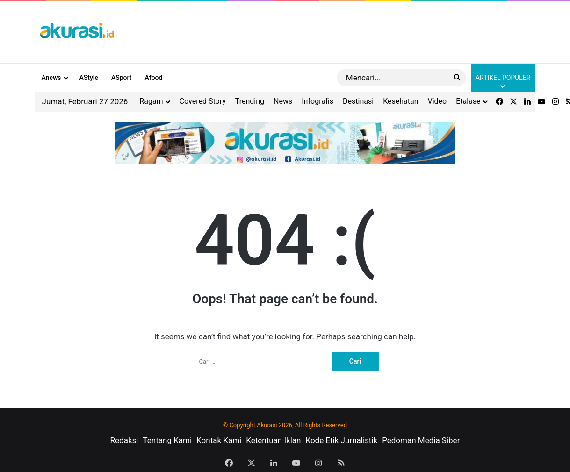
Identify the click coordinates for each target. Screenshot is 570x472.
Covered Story (203, 101)
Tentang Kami (167, 440)
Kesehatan (400, 101)
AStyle (88, 77)
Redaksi (124, 440)
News (283, 101)
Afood (153, 77)
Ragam (151, 101)
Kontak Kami (218, 440)
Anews (51, 77)
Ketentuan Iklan (273, 440)
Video (437, 101)
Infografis (317, 101)
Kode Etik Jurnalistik (341, 440)
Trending (249, 101)
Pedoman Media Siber (421, 440)
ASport (121, 77)
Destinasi (358, 101)
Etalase (468, 101)
